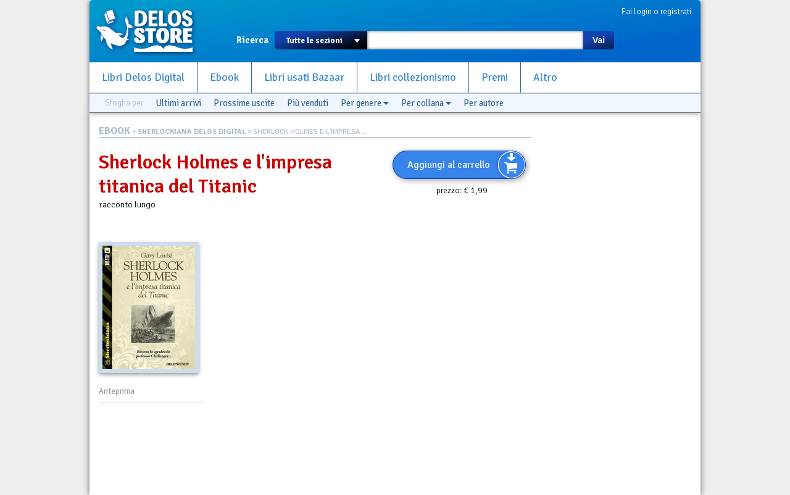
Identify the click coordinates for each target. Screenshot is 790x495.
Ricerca (252, 40)
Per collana (426, 103)
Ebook (224, 77)
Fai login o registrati (656, 11)
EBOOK (114, 131)
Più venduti (307, 103)
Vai (598, 40)
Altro (545, 77)
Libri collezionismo (413, 77)
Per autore (484, 103)
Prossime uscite (244, 103)
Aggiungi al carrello (448, 165)
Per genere (365, 103)
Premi (494, 77)
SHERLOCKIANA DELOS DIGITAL (192, 131)
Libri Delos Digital (143, 77)
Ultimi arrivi (178, 103)
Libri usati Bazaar (304, 77)
